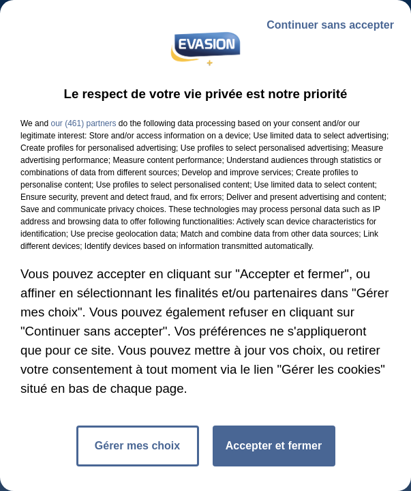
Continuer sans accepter (330, 25)
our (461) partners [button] (83, 123)
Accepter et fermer (274, 445)
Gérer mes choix (137, 445)
